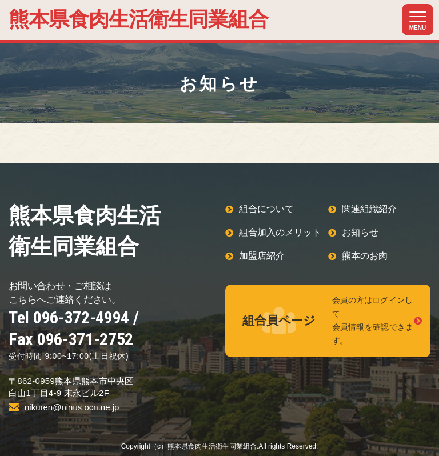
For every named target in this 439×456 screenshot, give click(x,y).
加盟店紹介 (262, 256)
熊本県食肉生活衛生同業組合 (138, 19)
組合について (266, 209)
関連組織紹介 (369, 209)
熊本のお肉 (365, 256)
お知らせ (360, 232)
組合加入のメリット (280, 232)
